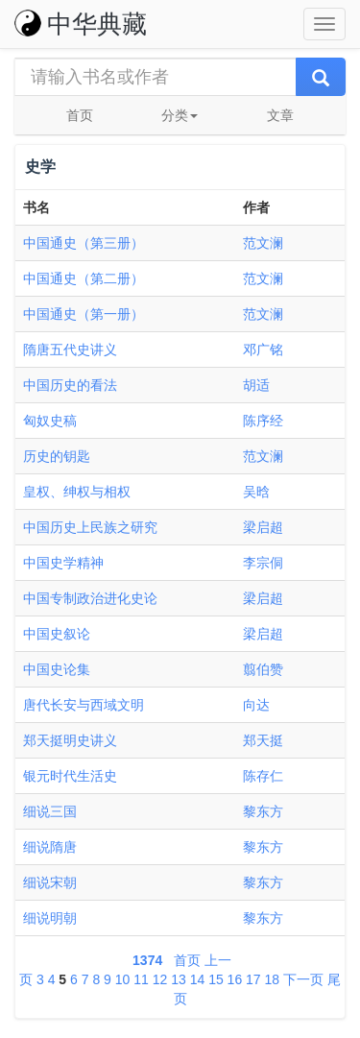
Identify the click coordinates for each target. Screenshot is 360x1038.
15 (216, 979)
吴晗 (256, 491)
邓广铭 (263, 349)
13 (178, 979)
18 (272, 979)
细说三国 (50, 811)
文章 (280, 115)
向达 (256, 704)
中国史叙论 (56, 633)
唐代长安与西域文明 (83, 704)
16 (235, 979)
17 (253, 979)
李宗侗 (263, 562)
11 (141, 979)
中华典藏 (80, 24)
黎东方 (263, 811)
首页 (79, 115)
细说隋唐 (50, 847)
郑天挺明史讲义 (70, 740)
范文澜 (263, 243)
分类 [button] (179, 115)
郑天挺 (263, 740)
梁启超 (263, 527)
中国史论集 (56, 669)
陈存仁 (263, 776)
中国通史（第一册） (83, 314)
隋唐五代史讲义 (70, 349)
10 (123, 979)
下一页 (303, 979)
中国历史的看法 (70, 385)
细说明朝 (50, 918)
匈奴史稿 (50, 420)
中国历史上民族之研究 (90, 527)
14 (197, 979)
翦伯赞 (263, 669)
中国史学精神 (63, 562)
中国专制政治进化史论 (90, 598)
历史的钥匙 (56, 456)
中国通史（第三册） (83, 243)
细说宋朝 (50, 882)
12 (160, 979)
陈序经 (263, 420)
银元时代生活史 (70, 776)
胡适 (256, 385)
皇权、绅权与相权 (77, 491)
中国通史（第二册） (83, 278)
